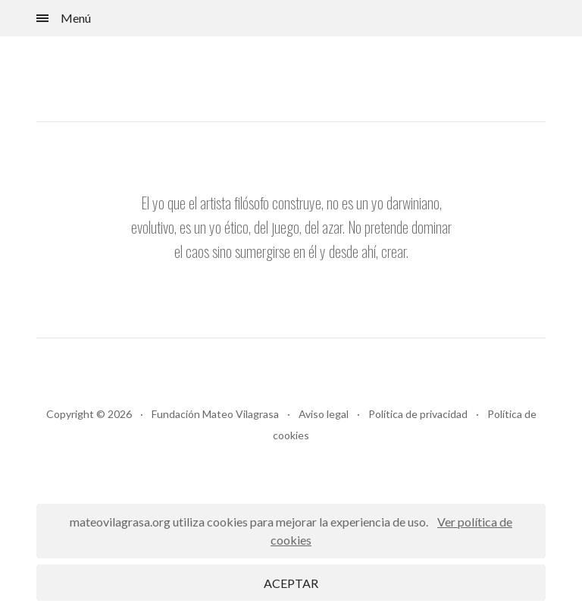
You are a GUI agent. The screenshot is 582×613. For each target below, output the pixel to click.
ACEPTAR (291, 583)
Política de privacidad (418, 413)
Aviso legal (324, 413)
